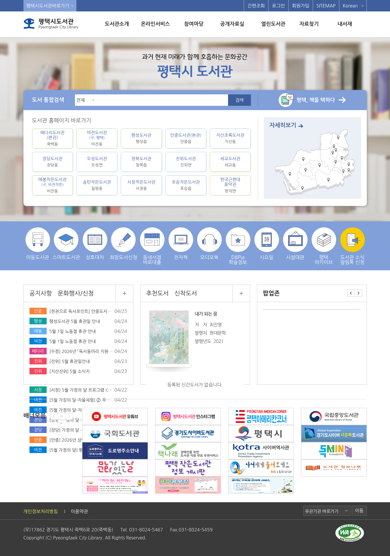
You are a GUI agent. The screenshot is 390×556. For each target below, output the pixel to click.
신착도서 (185, 293)
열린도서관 (273, 24)
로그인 (278, 5)
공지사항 (40, 293)
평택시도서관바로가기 (47, 5)
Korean (350, 5)
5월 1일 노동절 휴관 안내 (73, 331)
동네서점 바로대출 (152, 246)
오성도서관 (97, 161)
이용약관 (79, 511)
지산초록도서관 (230, 138)
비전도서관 (97, 138)
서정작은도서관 (141, 185)
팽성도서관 (141, 138)
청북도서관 (141, 161)
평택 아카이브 (324, 246)
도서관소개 (117, 24)
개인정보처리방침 (40, 511)
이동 (359, 510)
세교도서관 (230, 161)
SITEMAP (326, 5)
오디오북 (209, 243)
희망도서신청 (123, 243)
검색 (239, 100)
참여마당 (193, 24)
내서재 (344, 24)
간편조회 (256, 5)
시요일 (266, 243)
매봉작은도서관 (52, 185)
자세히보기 (283, 125)
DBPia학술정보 (238, 246)
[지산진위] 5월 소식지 (70, 371)
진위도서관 (186, 161)
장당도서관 (52, 161)
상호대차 (95, 243)
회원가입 (300, 5)
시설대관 (295, 243)
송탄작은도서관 (97, 185)
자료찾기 (309, 24)
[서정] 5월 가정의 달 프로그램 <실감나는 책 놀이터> (97, 390)
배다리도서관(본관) (52, 138)
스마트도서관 (66, 243)
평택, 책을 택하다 (316, 100)
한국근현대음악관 (230, 185)
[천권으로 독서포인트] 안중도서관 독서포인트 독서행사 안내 (104, 311)
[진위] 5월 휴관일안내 (70, 361)
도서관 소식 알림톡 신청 (352, 246)
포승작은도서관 (186, 185)
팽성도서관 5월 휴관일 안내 (75, 321)
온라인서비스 (155, 24)
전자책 (181, 243)
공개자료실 (232, 24)
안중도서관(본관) (186, 138)
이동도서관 (37, 243)
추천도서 (157, 293)
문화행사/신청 (76, 293)
